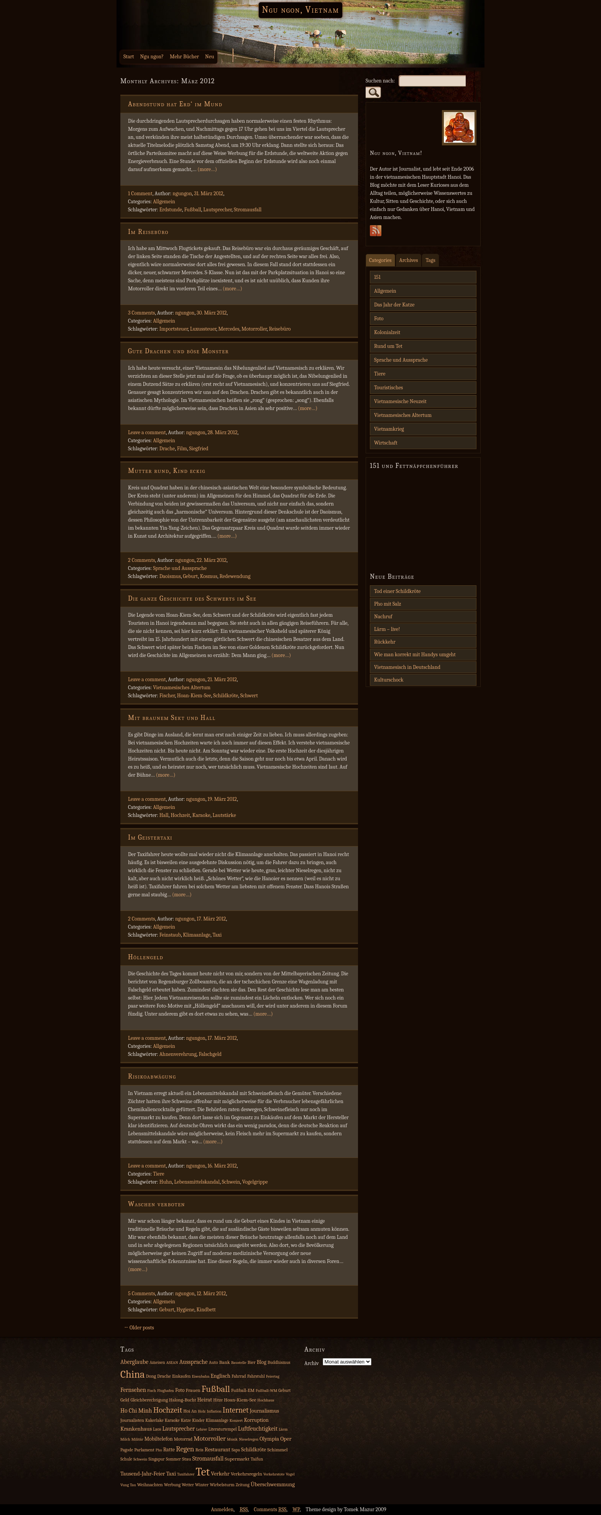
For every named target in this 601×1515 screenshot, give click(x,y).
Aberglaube (134, 1362)
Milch (125, 1439)
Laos (157, 1429)
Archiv (311, 1363)
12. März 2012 (211, 1293)
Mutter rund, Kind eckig (166, 471)
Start (128, 56)
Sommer (173, 1459)
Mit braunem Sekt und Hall (171, 718)
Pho (159, 1449)
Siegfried (198, 448)
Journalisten (132, 1420)
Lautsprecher (217, 209)
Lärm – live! (387, 629)
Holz (201, 1411)
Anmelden (222, 1509)
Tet (203, 1472)
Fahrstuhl (256, 1376)
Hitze (218, 1400)
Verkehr (220, 1474)
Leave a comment (147, 432)
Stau (186, 1459)
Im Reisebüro (148, 232)
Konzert (236, 1420)
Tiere (158, 1174)
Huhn (165, 1182)
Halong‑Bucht (182, 1400)
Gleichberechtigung (148, 1400)
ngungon (182, 193)
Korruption (256, 1420)
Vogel (290, 1474)
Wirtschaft (385, 443)
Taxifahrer (185, 1474)
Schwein (231, 1182)
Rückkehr (385, 642)
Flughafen (165, 1390)
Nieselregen (248, 1439)
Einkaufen (181, 1376)
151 (377, 277)
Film (182, 448)
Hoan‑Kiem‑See (240, 1400)
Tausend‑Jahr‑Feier (142, 1474)
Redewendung (234, 576)
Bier (252, 1362)
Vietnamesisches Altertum (181, 687)
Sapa (236, 1449)
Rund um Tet (388, 346)
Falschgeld (210, 1054)
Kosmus (208, 576)
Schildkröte (225, 695)
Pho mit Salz (387, 604)
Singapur (156, 1459)
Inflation (214, 1411)
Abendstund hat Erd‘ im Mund (175, 104)
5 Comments (141, 1293)
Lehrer (201, 1429)
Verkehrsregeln (246, 1474)
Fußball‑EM (243, 1390)
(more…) (207, 169)
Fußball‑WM (266, 1390)
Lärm (283, 1429)
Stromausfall (247, 209)
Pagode (126, 1449)
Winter (202, 1484)
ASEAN (172, 1362)
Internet (236, 1410)
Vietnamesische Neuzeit (400, 401)
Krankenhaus (136, 1429)
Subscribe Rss (375, 232)
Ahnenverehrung (178, 1054)
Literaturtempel (222, 1429)
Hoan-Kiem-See (194, 695)
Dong (151, 1376)
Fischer (167, 695)
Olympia (269, 1439)
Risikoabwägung (152, 1076)
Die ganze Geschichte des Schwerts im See (192, 598)
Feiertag (272, 1376)
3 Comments (141, 313)
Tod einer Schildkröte (397, 591)
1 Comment (140, 193)
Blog (261, 1362)
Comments (270, 1509)
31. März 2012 (208, 193)
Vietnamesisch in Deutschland (407, 667)
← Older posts (139, 1327)
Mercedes (229, 329)
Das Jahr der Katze (394, 304)
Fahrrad (239, 1376)
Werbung (172, 1484)
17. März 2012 (211, 919)
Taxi (217, 935)
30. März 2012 (212, 313)
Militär (137, 1439)
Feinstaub (170, 935)
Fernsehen (133, 1390)
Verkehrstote (273, 1474)
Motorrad (183, 1439)
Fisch (151, 1390)
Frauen (193, 1390)
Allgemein (164, 201)
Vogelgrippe (255, 1182)
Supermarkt (237, 1459)
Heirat (204, 1399)
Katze (186, 1420)
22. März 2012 (212, 560)
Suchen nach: (380, 80)
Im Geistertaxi (150, 837)
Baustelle (238, 1362)
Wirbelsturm (222, 1484)
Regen (185, 1449)
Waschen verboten (156, 1204)
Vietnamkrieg (389, 429)
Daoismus (170, 576)
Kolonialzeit (387, 332)
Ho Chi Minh (136, 1410)
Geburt (190, 576)
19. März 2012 (221, 799)
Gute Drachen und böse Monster (178, 351)
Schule (126, 1459)
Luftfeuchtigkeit (258, 1428)
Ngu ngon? (152, 56)
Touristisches (388, 387)
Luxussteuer (203, 329)
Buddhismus (279, 1362)
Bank (224, 1362)
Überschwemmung (273, 1484)
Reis (199, 1449)
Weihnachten (150, 1484)
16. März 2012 (221, 1166)
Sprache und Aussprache (180, 568)
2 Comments (141, 560)
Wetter (188, 1484)
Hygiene (185, 1309)
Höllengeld (145, 957)
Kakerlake (154, 1420)
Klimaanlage (196, 935)
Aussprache (193, 1362)
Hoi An (190, 1411)
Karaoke (201, 815)
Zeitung (243, 1484)
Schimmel (277, 1449)
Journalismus (264, 1411)
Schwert (249, 695)
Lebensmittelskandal (197, 1182)
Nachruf (383, 616)
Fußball (192, 209)
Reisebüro (280, 329)
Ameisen (157, 1362)
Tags (430, 260)
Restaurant (217, 1449)
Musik (232, 1439)
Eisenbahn (200, 1376)
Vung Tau (128, 1484)
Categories (380, 260)
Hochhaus (265, 1400)
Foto (378, 318)
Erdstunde (170, 209)
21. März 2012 (221, 679)
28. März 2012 (222, 432)
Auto (213, 1362)
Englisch (221, 1376)
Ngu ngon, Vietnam (300, 9)
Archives (408, 260)
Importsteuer (173, 329)
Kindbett (205, 1309)
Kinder (198, 1420)
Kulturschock (389, 680)
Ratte (169, 1449)
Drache (167, 448)
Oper (285, 1439)
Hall (164, 815)
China (132, 1374)
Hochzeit (180, 815)
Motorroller (254, 329)
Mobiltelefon (159, 1439)
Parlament (144, 1449)
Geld (124, 1400)
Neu (209, 56)
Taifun (257, 1459)
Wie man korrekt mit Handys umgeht (415, 654)
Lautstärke (224, 815)
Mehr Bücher (184, 56)
